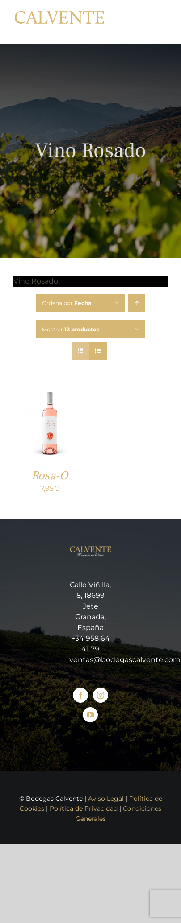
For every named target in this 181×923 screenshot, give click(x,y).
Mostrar (70, 329)
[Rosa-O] (49, 392)
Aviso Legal (106, 799)
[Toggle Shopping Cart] (139, 21)
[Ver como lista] (98, 351)
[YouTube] (90, 714)
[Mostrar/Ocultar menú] (161, 22)
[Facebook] (80, 695)
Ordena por (66, 303)
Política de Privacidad (84, 808)
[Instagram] (100, 695)
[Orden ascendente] (136, 303)
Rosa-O (49, 475)
